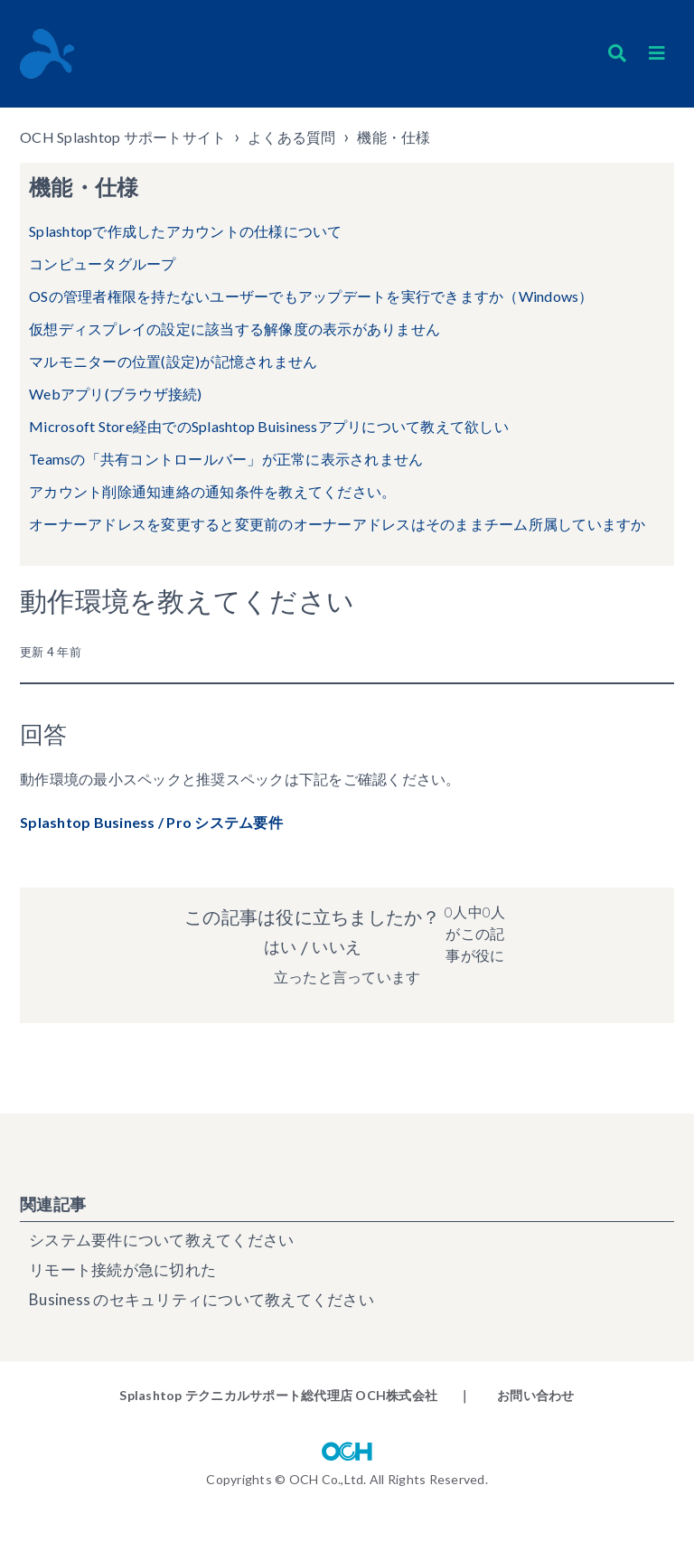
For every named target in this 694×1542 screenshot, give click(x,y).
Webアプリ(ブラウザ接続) (115, 393)
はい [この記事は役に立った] (277, 947)
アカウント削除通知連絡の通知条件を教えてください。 (212, 491)
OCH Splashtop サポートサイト (123, 137)
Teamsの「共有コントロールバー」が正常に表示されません (226, 458)
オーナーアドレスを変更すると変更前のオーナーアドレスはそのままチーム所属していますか (337, 523)
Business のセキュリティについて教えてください (201, 1299)
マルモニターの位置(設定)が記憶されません (173, 361)
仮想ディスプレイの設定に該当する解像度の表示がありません (234, 328)
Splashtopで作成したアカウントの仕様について (185, 231)
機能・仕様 (393, 137)
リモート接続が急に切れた (122, 1269)
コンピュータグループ (102, 263)
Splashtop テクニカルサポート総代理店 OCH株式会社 (278, 1395)
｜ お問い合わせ (516, 1395)
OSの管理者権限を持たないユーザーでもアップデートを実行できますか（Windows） (311, 296)
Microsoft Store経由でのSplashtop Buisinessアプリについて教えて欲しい (269, 426)
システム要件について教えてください (161, 1239)
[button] (657, 53)
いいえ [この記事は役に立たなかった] (338, 947)
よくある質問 (292, 137)
